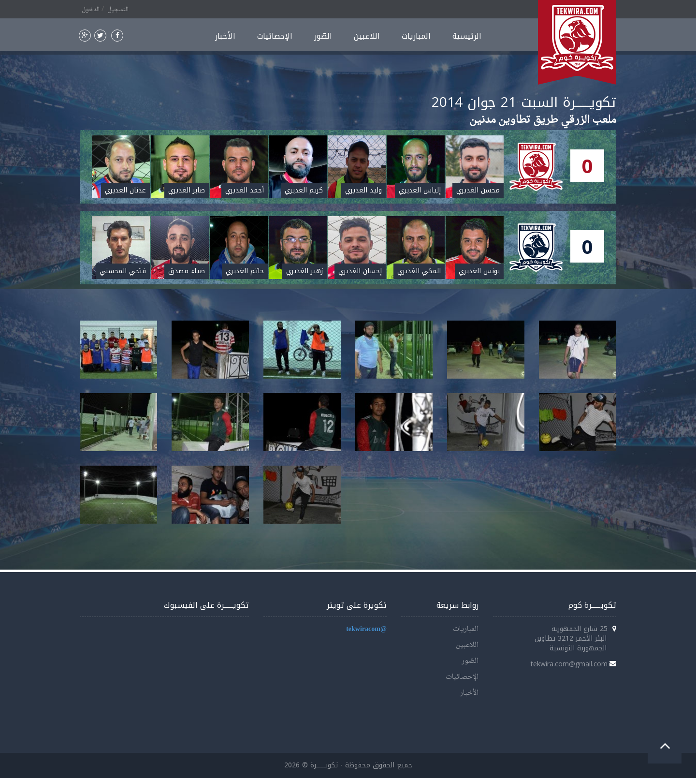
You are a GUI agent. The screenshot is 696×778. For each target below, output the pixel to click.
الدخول (91, 9)
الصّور (323, 36)
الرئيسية (466, 36)
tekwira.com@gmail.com (569, 663)
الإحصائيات (274, 36)
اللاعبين (367, 36)
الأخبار (225, 36)
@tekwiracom (366, 629)
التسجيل (118, 9)
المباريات (416, 36)
